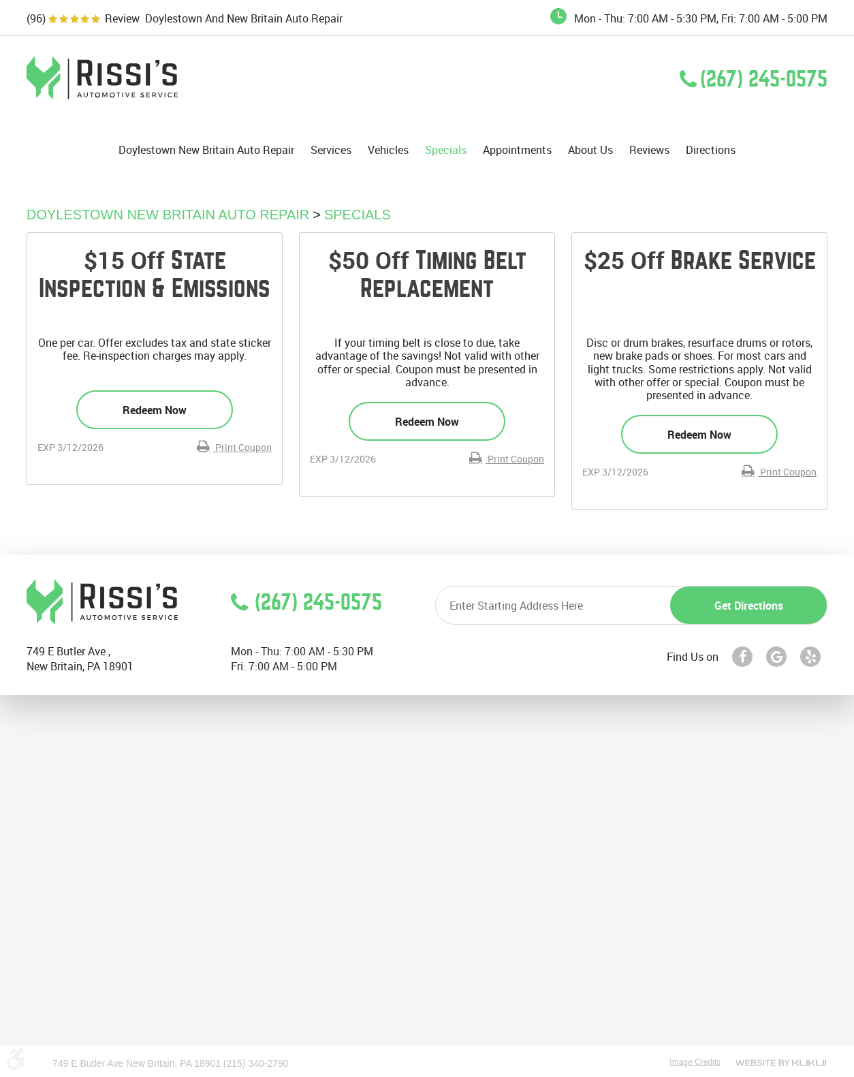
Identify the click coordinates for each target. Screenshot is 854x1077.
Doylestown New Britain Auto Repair (206, 150)
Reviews (649, 150)
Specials (445, 150)
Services (331, 150)
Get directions (748, 605)
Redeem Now (155, 410)
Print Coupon (242, 447)
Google (776, 656)
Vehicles (388, 150)
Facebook (742, 656)
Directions (711, 150)
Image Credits (695, 1062)
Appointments (517, 150)
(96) (36, 18)
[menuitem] (206, 149)
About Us (590, 150)
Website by (780, 1062)
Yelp (810, 656)
